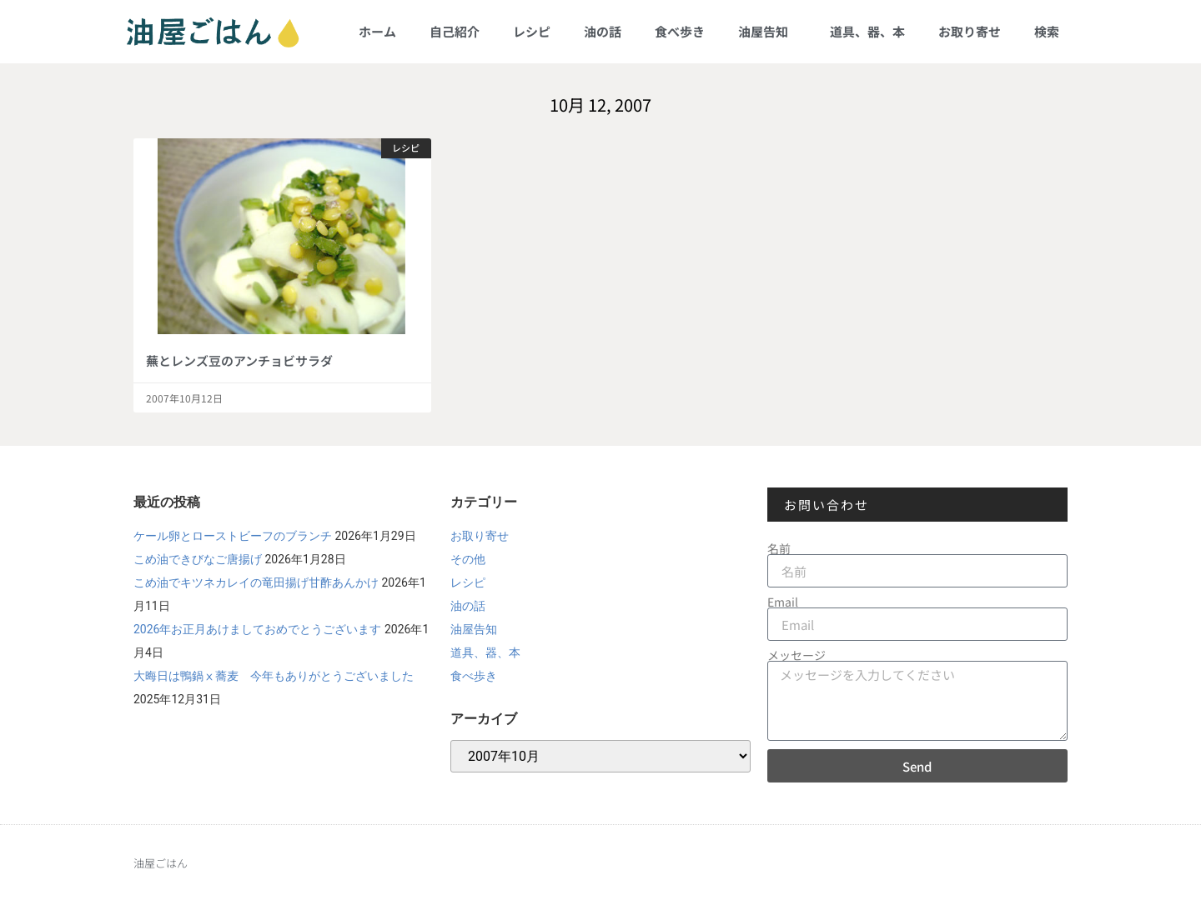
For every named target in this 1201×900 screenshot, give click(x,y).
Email (782, 602)
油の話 (602, 31)
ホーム (377, 31)
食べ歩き (680, 31)
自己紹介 (455, 31)
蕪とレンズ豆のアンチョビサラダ (239, 360)
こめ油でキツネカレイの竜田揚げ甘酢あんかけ (256, 582)
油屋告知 (767, 31)
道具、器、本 (867, 31)
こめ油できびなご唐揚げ (197, 559)
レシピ (531, 31)
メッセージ (796, 655)
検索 (1046, 31)
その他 (467, 559)
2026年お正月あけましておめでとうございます (257, 629)
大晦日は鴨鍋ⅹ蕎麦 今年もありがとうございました (273, 675)
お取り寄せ (969, 31)
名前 (779, 548)
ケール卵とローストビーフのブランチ (232, 535)
